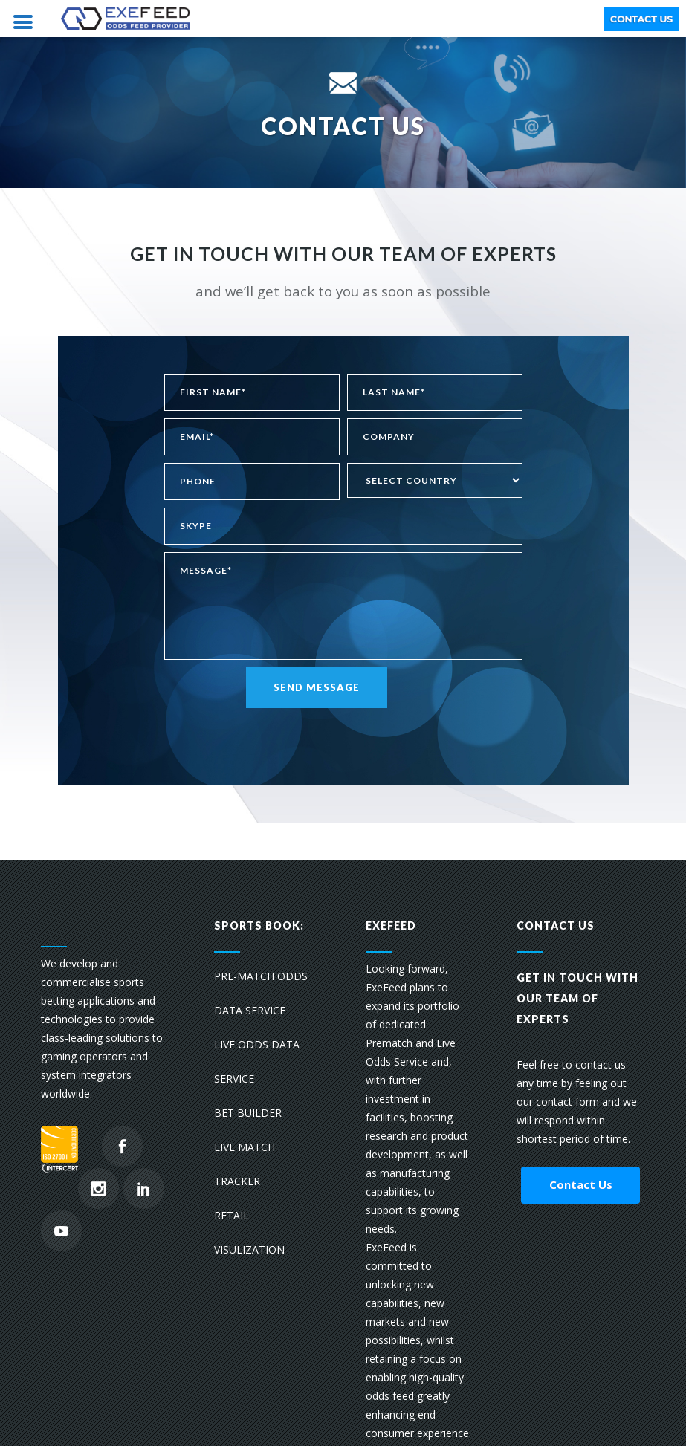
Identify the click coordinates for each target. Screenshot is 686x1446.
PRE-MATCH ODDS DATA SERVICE (261, 993)
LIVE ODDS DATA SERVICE (257, 1061)
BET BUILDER (248, 1113)
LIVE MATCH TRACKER (244, 1164)
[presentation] (277, 737)
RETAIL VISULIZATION (249, 1232)
